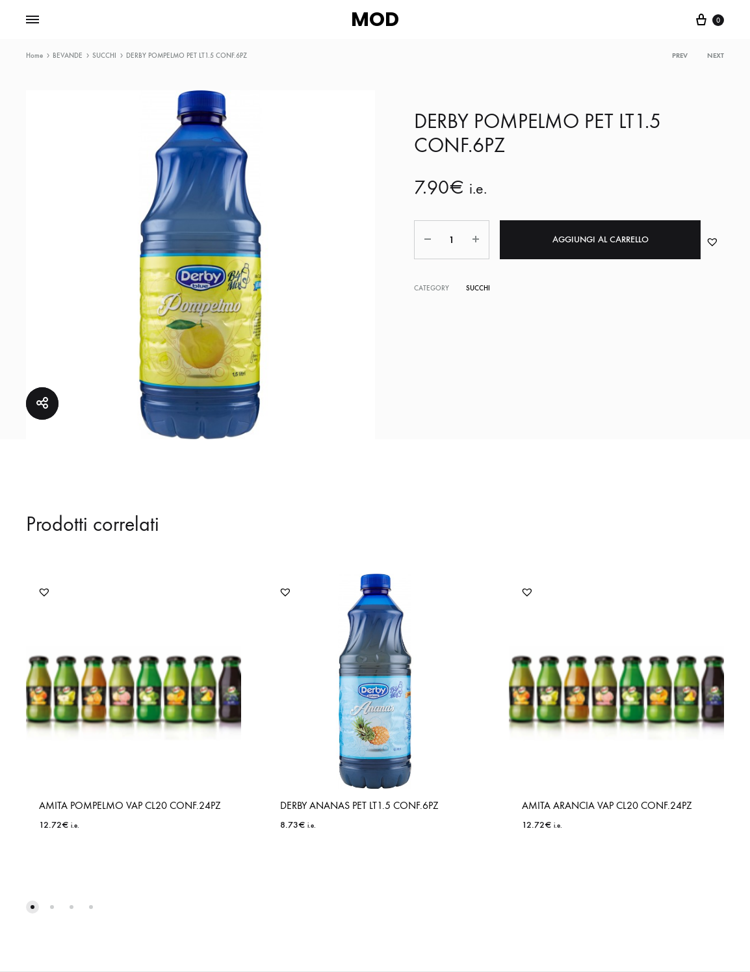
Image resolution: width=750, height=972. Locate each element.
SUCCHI (104, 55)
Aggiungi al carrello (600, 239)
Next (715, 55)
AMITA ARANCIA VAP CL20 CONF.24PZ (607, 805)
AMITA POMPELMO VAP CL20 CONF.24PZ (130, 805)
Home (34, 55)
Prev (680, 55)
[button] (712, 241)
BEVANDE (68, 55)
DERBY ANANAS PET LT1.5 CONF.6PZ (359, 805)
